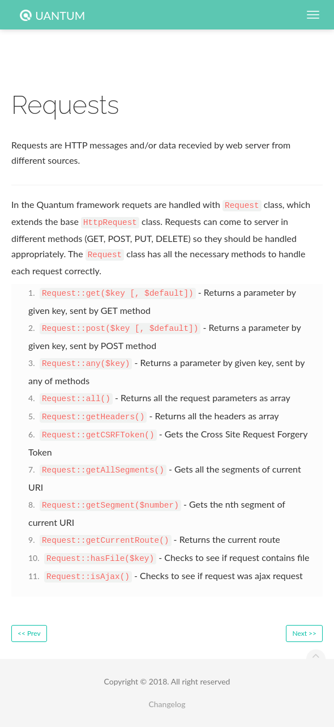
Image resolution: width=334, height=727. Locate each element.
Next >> (304, 633)
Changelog (166, 704)
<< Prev (29, 633)
